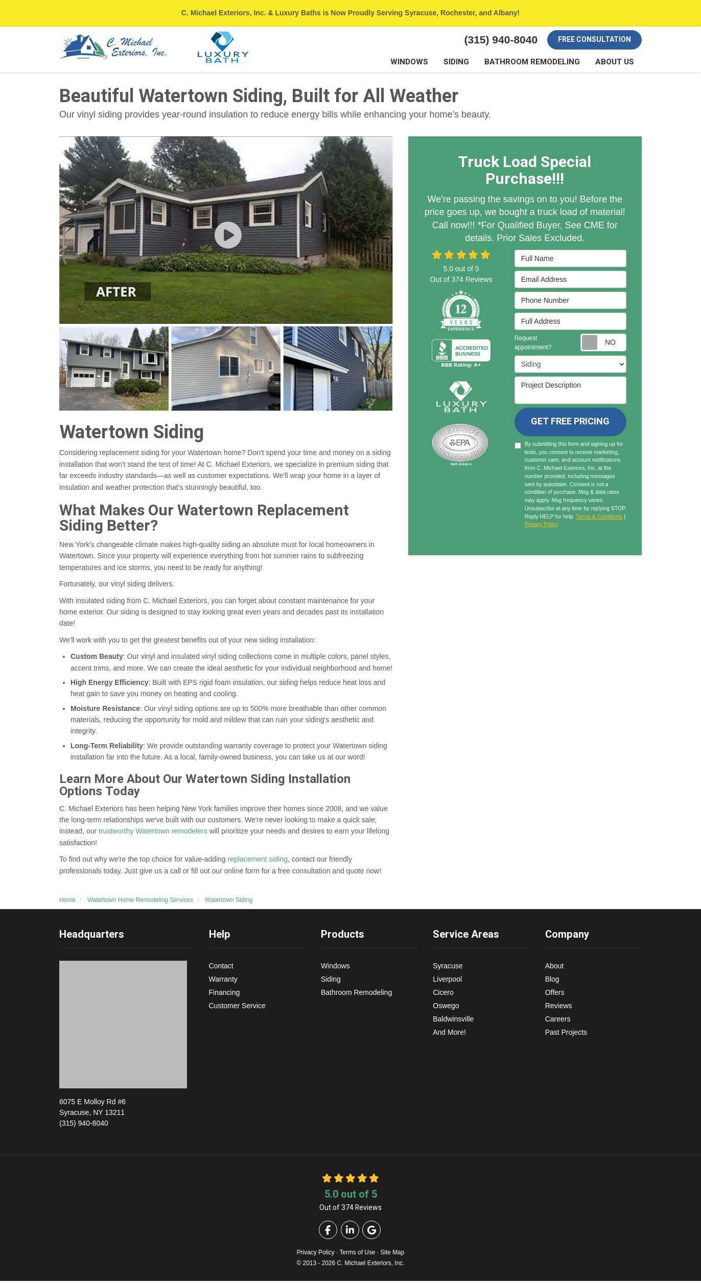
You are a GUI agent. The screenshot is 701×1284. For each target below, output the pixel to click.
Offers (555, 995)
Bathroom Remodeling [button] (539, 63)
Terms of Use (357, 1255)
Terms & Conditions (599, 519)
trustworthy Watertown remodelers (153, 834)
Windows (335, 969)
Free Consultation (594, 39)
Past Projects (566, 1035)
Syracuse (447, 969)
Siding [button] (468, 63)
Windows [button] (423, 63)
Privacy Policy (541, 527)
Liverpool (447, 982)
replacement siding (258, 862)
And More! (449, 1035)
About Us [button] (616, 63)
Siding (331, 982)
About (554, 969)
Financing (224, 995)
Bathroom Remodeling (356, 995)
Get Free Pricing (570, 425)
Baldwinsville (453, 1022)
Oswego (446, 1009)
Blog (552, 982)
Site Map (392, 1255)
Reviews (558, 1009)
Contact (221, 969)
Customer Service (237, 1009)
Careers (558, 1022)
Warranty (223, 982)
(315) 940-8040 (126, 1115)
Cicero (443, 995)
